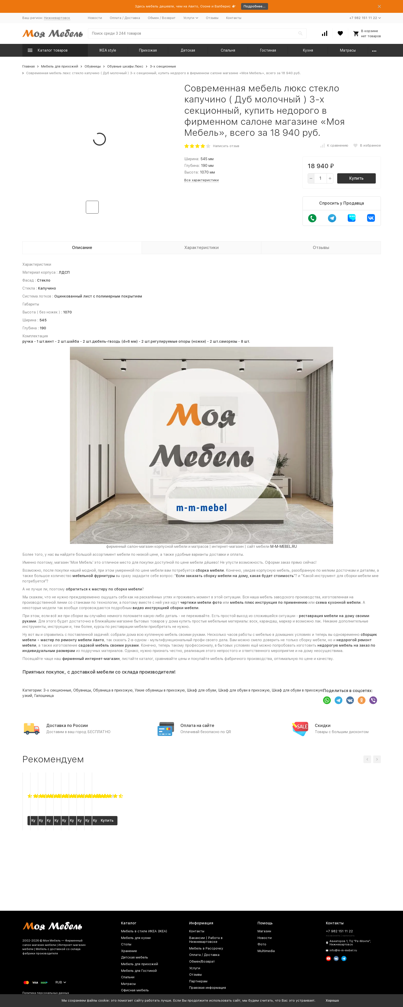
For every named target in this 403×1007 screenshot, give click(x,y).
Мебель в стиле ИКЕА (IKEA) (144, 931)
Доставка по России (67, 725)
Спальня (228, 50)
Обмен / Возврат (162, 18)
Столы (126, 944)
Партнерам (198, 981)
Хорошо (332, 1000)
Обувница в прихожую (113, 690)
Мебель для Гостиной (139, 971)
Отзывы (212, 18)
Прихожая (148, 50)
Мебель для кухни (136, 938)
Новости (95, 18)
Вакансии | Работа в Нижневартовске (206, 940)
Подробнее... (254, 6)
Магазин (264, 931)
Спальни (127, 977)
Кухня (308, 50)
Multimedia (266, 951)
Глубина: (192, 166)
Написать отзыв (226, 146)
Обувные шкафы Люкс (125, 66)
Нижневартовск (57, 18)
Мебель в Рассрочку (206, 948)
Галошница (44, 696)
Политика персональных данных (45, 993)
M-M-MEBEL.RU (283, 546)
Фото (262, 944)
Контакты (233, 18)
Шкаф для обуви (201, 690)
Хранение (129, 951)
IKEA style (107, 50)
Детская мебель (134, 957)
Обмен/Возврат (202, 961)
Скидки (323, 725)
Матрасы (348, 50)
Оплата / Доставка (125, 18)
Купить (356, 178)
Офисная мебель (135, 990)
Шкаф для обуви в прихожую (244, 690)
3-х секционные (163, 66)
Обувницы (93, 66)
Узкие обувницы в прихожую (160, 690)
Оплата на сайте (197, 725)
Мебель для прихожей (59, 66)
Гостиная (268, 50)
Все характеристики (201, 180)
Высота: (191, 172)
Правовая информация (207, 988)
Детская (188, 50)
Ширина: (191, 159)
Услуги (194, 968)
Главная (28, 66)
